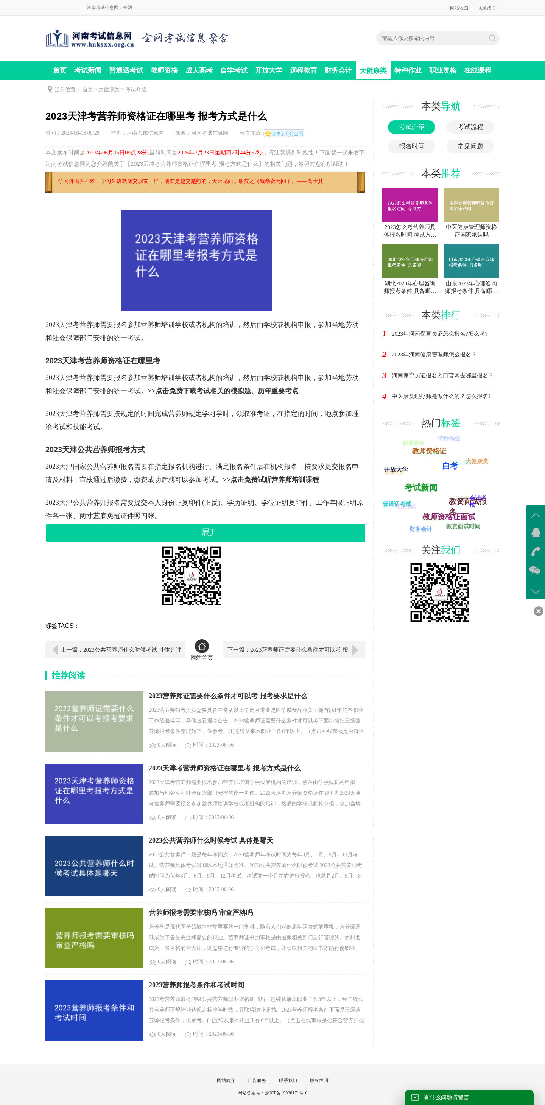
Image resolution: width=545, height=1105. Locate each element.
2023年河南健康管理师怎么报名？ (434, 355)
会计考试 (478, 501)
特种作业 (408, 70)
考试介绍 (135, 89)
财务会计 (338, 70)
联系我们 (487, 8)
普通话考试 (126, 70)
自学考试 (234, 70)
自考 (450, 464)
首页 (60, 70)
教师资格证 (430, 450)
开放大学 (268, 70)
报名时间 (412, 146)
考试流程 (470, 127)
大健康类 (373, 71)
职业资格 (442, 70)
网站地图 (459, 8)
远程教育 (303, 70)
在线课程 (477, 70)
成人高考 (199, 70)
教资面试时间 (463, 526)
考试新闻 (87, 70)
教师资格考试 (431, 455)
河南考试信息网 (145, 133)
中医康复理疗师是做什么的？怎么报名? (441, 396)
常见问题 (470, 146)
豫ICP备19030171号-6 (286, 1093)
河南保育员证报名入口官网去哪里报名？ (443, 375)
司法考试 (404, 507)
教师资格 (164, 70)
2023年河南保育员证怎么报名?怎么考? (439, 334)
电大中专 (463, 499)
